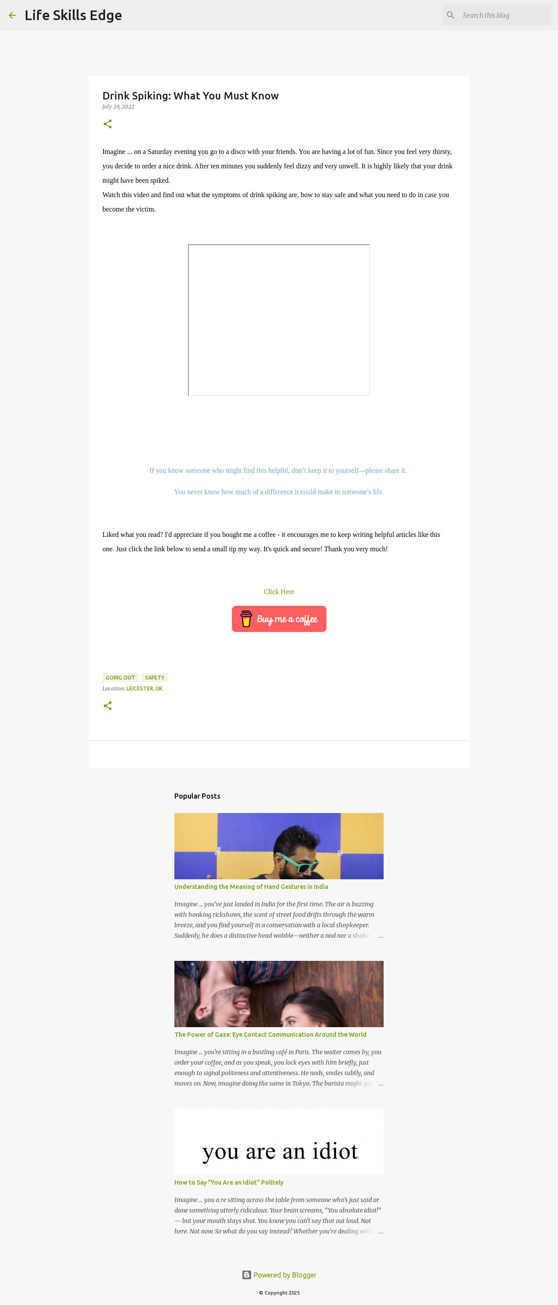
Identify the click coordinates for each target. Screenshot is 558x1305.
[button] (107, 124)
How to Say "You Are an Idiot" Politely (228, 1182)
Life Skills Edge (73, 15)
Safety (154, 677)
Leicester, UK (144, 688)
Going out (120, 677)
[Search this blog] (505, 15)
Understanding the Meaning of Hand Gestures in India (251, 886)
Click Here (279, 591)
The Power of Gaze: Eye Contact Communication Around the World (270, 1034)
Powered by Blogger (279, 1275)
